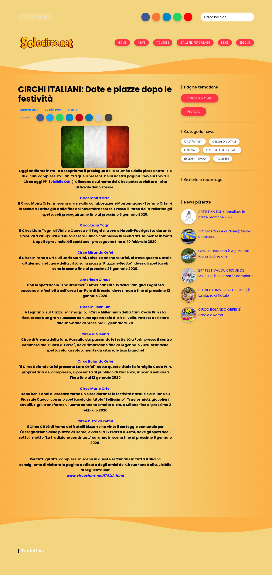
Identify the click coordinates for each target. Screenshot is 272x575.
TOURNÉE (162, 42)
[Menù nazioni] (35, 17)
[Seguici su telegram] (167, 17)
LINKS (224, 42)
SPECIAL (245, 42)
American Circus (95, 279)
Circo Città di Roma (95, 421)
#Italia (72, 109)
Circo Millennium (95, 307)
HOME (122, 42)
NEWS (141, 42)
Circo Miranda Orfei (95, 252)
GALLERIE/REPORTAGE (195, 42)
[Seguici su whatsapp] (177, 17)
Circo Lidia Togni (95, 225)
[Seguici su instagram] (156, 17)
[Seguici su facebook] (145, 17)
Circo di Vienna (95, 334)
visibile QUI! (61, 181)
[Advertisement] (213, 362)
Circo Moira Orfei (95, 198)
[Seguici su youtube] (188, 17)
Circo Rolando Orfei (95, 361)
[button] (40, 117)
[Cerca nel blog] (227, 17)
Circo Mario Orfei (95, 388)
